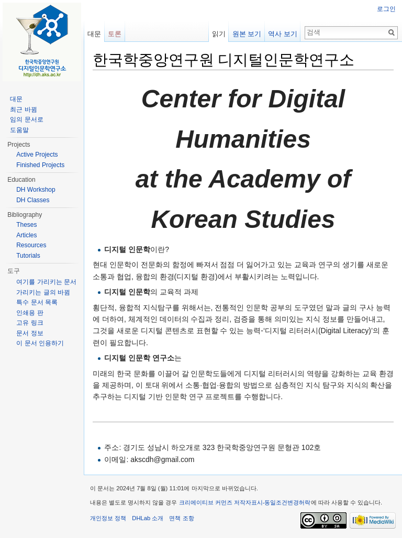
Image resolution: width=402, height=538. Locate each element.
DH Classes (32, 200)
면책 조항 (181, 518)
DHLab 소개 (147, 518)
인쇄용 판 (29, 312)
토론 (114, 34)
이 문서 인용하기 (40, 343)
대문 (94, 34)
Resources (31, 245)
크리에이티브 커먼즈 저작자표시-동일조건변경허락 (245, 502)
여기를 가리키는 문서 (46, 282)
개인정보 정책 (108, 518)
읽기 (219, 34)
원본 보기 (247, 34)
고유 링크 (29, 322)
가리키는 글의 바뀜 (43, 292)
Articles (26, 235)
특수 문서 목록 (37, 302)
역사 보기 (282, 34)
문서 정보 (29, 333)
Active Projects (37, 154)
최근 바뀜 (23, 109)
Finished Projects (40, 165)
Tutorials (28, 255)
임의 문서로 (26, 119)
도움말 (19, 130)
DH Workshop (35, 189)
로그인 (386, 9)
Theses (26, 224)
